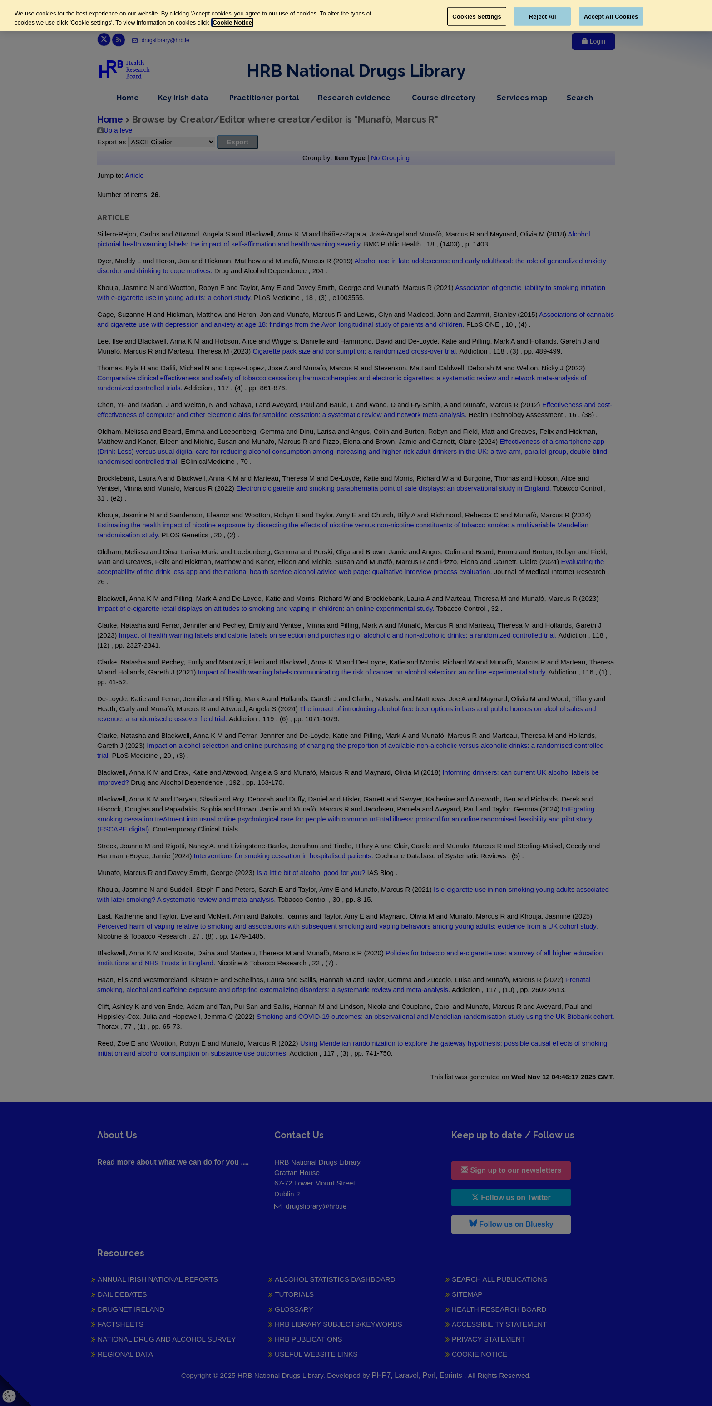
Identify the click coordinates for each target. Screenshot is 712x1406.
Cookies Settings (476, 16)
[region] (356, 15)
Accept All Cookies (611, 16)
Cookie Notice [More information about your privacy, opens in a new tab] (232, 22)
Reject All (542, 16)
